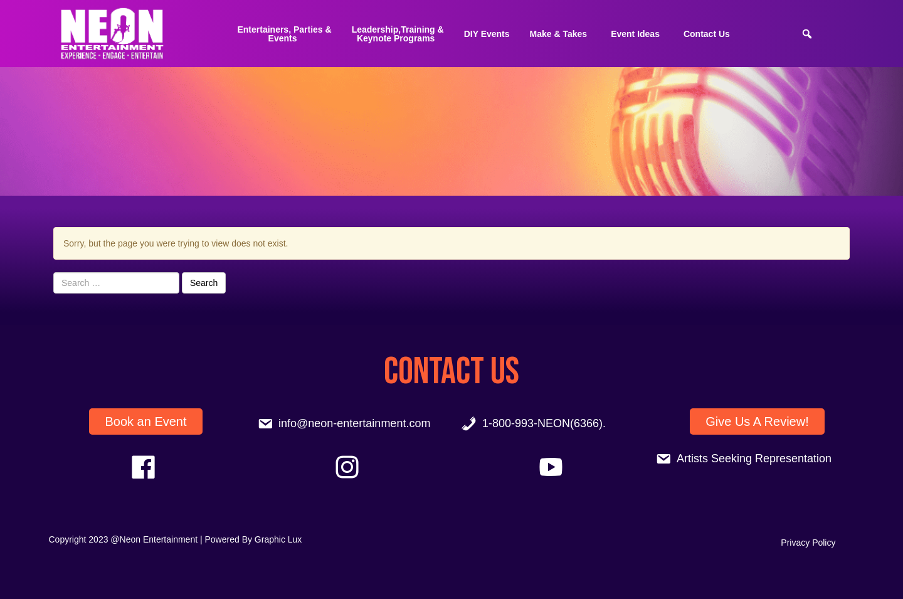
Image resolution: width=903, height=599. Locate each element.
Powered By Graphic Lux (253, 539)
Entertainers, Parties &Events (284, 33)
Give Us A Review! (757, 421)
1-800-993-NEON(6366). (544, 423)
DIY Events (487, 34)
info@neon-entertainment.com (354, 423)
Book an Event (145, 421)
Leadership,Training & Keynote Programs (398, 33)
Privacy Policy (808, 543)
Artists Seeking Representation (754, 458)
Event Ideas (635, 34)
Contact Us (707, 34)
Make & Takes (559, 34)
